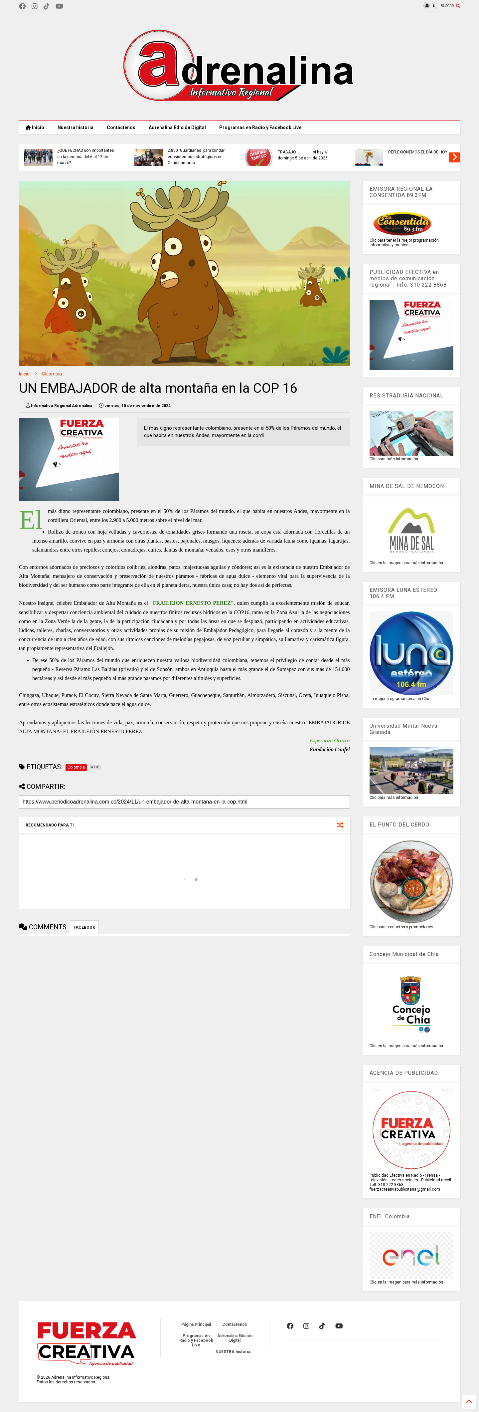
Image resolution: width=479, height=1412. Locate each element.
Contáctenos (121, 127)
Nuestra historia (75, 127)
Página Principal (196, 1324)
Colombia (52, 373)
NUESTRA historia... (235, 1351)
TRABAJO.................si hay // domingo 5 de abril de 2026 (370, 155)
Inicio (35, 127)
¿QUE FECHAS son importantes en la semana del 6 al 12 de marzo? (152, 156)
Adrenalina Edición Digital (177, 127)
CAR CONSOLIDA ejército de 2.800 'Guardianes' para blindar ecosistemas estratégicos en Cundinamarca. (263, 153)
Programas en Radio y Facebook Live (260, 127)
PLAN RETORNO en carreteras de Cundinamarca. (44, 155)
